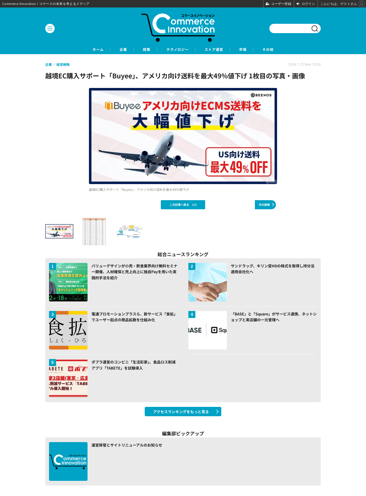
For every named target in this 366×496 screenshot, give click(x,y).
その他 (279, 49)
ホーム (87, 49)
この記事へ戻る (183, 205)
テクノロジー (177, 49)
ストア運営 (217, 49)
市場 (250, 49)
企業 (116, 49)
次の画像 (264, 205)
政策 (143, 49)
